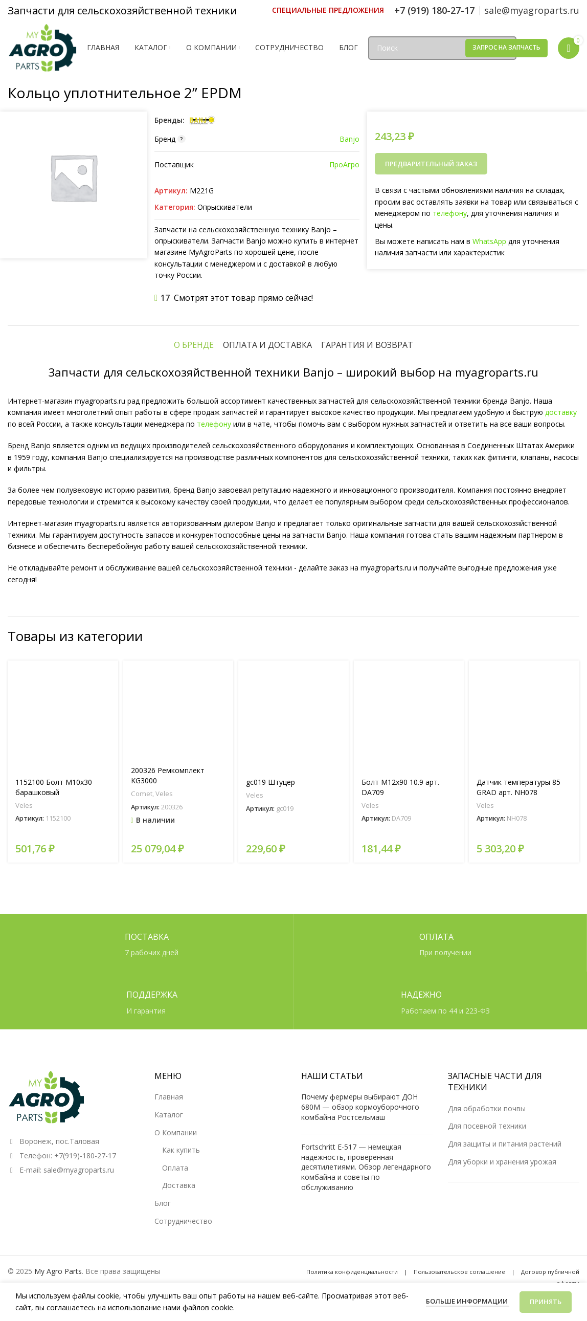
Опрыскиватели (224, 207)
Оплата (175, 1168)
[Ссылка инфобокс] (328, 10)
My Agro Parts (58, 1271)
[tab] (194, 345)
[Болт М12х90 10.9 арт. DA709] (409, 715)
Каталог (168, 1114)
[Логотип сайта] (42, 47)
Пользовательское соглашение (459, 1271)
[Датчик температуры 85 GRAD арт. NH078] (524, 715)
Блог (162, 1203)
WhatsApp (489, 241)
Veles (24, 805)
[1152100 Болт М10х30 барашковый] (63, 715)
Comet (141, 793)
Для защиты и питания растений (504, 1144)
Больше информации (467, 1301)
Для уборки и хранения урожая (502, 1161)
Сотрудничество (183, 1221)
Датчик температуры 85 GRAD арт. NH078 (518, 787)
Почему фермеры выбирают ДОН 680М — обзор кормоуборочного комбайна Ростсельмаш (360, 1106)
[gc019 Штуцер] (293, 715)
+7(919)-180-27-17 (85, 1155)
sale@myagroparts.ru (78, 1170)
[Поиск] (442, 48)
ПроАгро (344, 164)
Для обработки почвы (487, 1108)
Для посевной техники (487, 1126)
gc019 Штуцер (270, 782)
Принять (545, 1301)
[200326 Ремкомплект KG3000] (178, 709)
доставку (561, 412)
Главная (168, 1097)
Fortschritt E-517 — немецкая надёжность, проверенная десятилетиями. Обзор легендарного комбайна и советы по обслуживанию (366, 1167)
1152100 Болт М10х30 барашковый (53, 787)
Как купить (181, 1150)
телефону (450, 213)
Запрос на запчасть (506, 47)
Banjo (349, 139)
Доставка (178, 1185)
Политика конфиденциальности (352, 1271)
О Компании (175, 1132)
